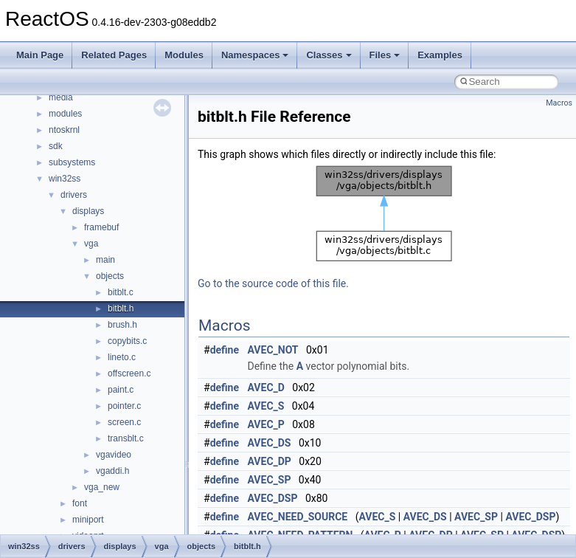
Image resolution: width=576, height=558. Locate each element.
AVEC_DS (269, 443)
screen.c (124, 422)
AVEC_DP (269, 461)
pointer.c (124, 406)
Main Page (39, 55)
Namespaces (255, 55)
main (105, 260)
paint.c (120, 390)
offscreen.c (129, 373)
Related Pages (114, 55)
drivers (73, 195)
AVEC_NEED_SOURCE (298, 517)
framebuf (101, 227)
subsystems (72, 162)
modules (65, 113)
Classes (328, 55)
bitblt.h (120, 308)
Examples (439, 55)
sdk (56, 146)
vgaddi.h (112, 471)
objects (110, 276)
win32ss (64, 178)
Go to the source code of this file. (273, 283)
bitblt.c (120, 292)
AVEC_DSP (273, 498)
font (79, 503)
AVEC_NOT (273, 350)
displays (88, 211)
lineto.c (122, 357)
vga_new (101, 487)
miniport (88, 519)
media (61, 97)
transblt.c (126, 438)
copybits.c (127, 341)
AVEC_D (266, 387)
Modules (184, 55)
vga (91, 243)
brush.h (122, 325)
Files (384, 55)
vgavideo (113, 455)
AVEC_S (266, 406)
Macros (559, 103)
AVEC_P (266, 424)
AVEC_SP (269, 480)
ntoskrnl (64, 130)
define (224, 350)
